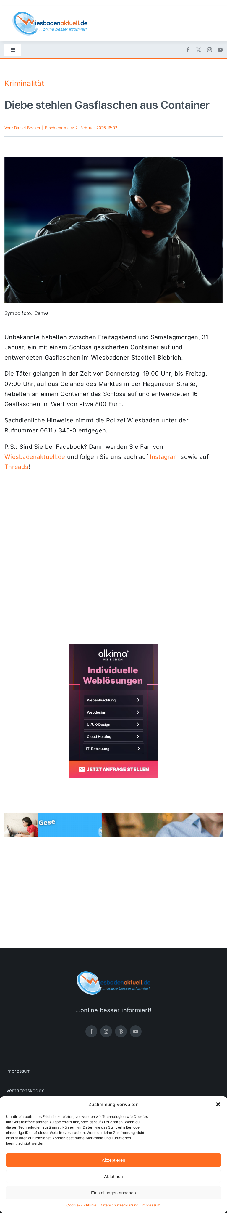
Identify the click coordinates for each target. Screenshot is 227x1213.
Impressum (150, 1205)
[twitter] (198, 49)
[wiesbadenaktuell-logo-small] (49, 14)
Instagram (164, 456)
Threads (16, 466)
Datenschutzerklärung (119, 1205)
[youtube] (220, 49)
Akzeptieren (113, 1160)
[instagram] (209, 49)
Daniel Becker (27, 127)
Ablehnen (113, 1176)
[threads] (121, 1031)
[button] (218, 1104)
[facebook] (188, 49)
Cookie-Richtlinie (81, 1205)
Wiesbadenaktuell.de (34, 456)
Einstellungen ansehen (113, 1192)
